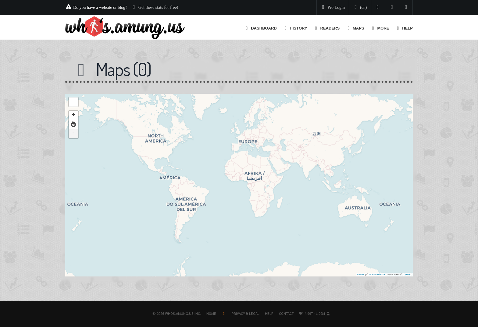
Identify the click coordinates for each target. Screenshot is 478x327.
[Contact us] (406, 7)
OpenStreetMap (377, 274)
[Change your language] (359, 7)
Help (269, 313)
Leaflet (361, 274)
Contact (286, 313)
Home (211, 313)
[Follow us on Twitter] (377, 7)
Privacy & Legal (245, 313)
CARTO (407, 274)
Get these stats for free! (158, 7)
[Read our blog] (391, 7)
